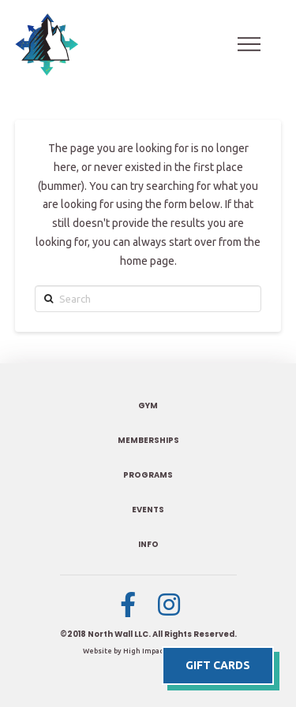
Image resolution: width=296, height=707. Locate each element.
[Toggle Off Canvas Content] (249, 44)
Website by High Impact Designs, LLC (148, 651)
